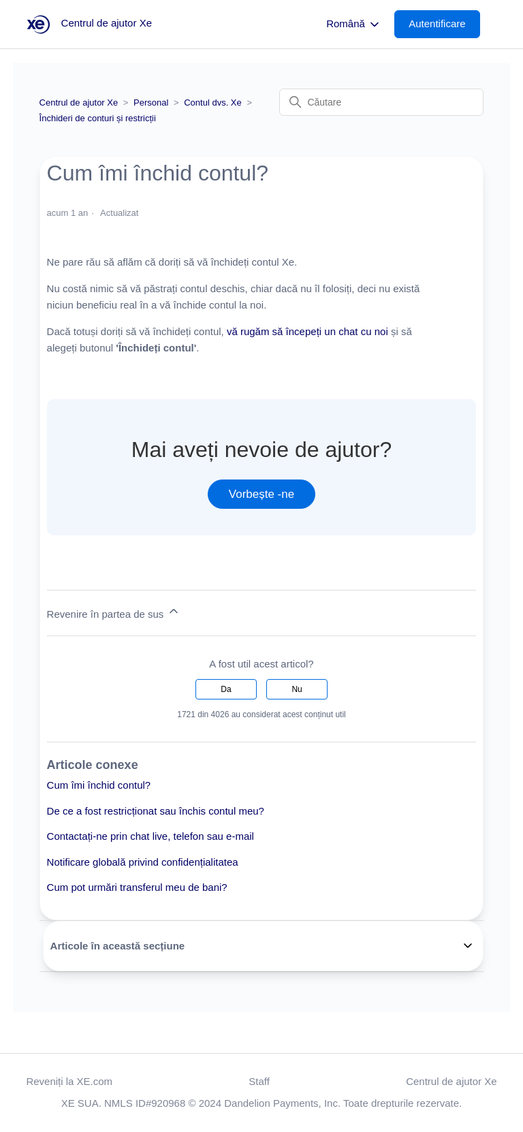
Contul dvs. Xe (213, 102)
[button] (443, 24)
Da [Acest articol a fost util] (226, 689)
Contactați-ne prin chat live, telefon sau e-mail (150, 836)
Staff (259, 1081)
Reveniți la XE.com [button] (69, 1081)
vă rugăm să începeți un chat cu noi (307, 331)
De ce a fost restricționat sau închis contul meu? (155, 811)
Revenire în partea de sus (113, 612)
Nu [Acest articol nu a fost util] (296, 689)
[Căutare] (381, 102)
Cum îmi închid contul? (99, 785)
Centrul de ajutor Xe (78, 102)
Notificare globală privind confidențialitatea (142, 862)
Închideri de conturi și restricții (97, 118)
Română (353, 24)
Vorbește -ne (261, 494)
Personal (150, 102)
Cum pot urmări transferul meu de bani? (137, 887)
